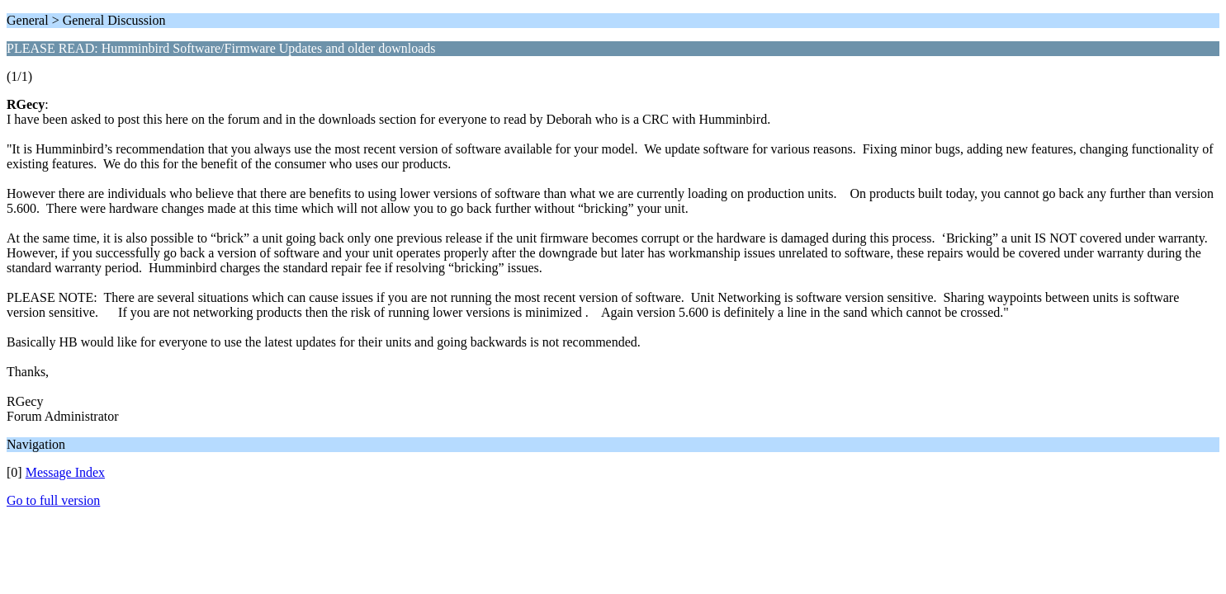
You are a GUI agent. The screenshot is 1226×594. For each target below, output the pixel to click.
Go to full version (53, 500)
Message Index (65, 472)
